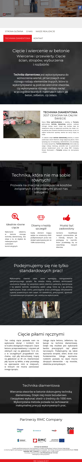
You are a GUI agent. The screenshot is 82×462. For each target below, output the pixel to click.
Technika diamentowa (17, 38)
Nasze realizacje (45, 31)
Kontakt (38, 38)
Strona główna (14, 31)
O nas (29, 31)
